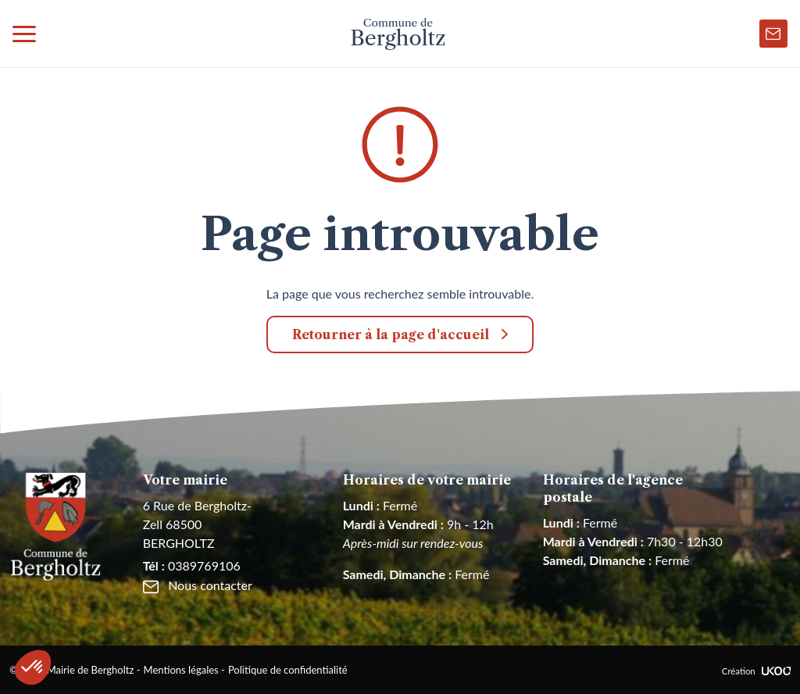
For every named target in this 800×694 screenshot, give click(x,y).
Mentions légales (181, 670)
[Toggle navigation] (24, 33)
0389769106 (192, 565)
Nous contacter (197, 585)
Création (756, 671)
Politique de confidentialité (288, 670)
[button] (33, 667)
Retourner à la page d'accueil (390, 334)
